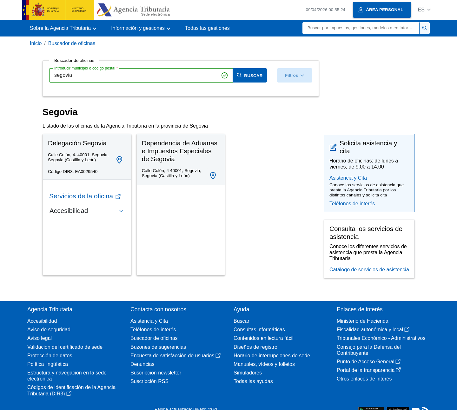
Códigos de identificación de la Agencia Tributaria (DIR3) (71, 390)
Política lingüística (47, 364)
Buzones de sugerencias (158, 347)
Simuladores (248, 372)
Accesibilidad (42, 321)
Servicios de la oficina (85, 196)
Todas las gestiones (207, 28)
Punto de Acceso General (369, 361)
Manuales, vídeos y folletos (264, 364)
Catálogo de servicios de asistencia (369, 269)
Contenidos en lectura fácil (264, 338)
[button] (424, 10)
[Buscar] (361, 28)
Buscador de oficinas (72, 43)
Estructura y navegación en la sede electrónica (67, 375)
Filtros (294, 75)
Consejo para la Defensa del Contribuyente (369, 350)
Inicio (36, 43)
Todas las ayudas (253, 381)
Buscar (241, 321)
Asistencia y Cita (348, 178)
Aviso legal (39, 338)
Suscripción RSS (149, 381)
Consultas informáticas (259, 329)
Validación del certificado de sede (65, 347)
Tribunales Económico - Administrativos (381, 338)
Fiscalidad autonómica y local (373, 329)
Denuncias (142, 364)
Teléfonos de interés (352, 203)
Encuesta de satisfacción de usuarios (175, 355)
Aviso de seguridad (48, 329)
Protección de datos (49, 355)
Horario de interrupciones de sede (272, 355)
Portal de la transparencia (369, 370)
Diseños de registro (255, 347)
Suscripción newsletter (155, 372)
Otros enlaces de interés (364, 378)
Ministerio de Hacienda (362, 321)
